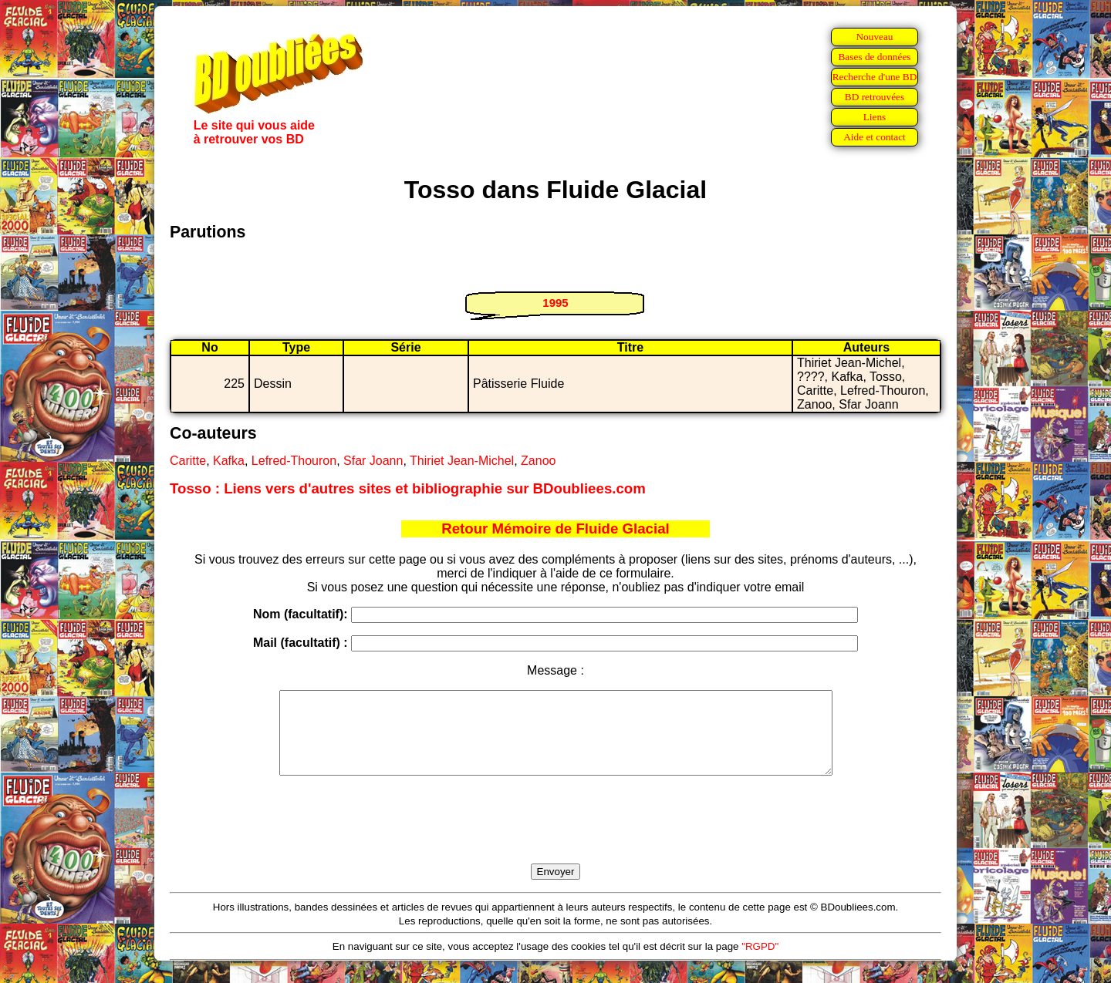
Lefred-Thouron (294, 460)
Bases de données (874, 56)
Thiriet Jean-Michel (462, 460)
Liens (874, 117)
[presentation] (555, 837)
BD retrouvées (874, 97)
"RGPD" (759, 962)
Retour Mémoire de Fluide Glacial (555, 528)
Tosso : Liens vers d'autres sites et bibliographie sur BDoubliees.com (408, 488)
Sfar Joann (373, 460)
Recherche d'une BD (874, 76)
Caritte (188, 460)
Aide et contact (874, 137)
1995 (555, 302)
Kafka (229, 460)
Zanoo (538, 460)
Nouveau (874, 36)
